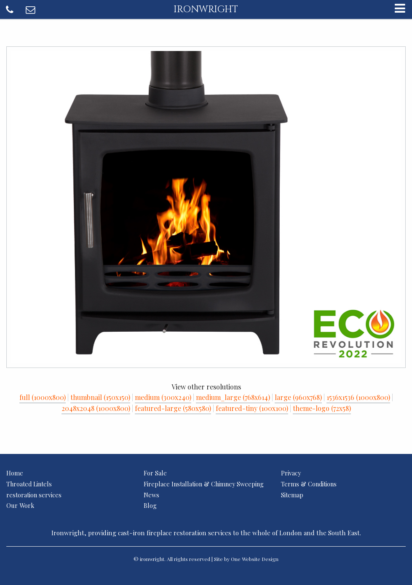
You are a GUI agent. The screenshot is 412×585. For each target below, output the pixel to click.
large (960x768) (298, 397)
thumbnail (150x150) (100, 397)
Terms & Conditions (309, 484)
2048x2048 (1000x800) (96, 408)
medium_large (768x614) (233, 397)
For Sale (155, 473)
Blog (150, 505)
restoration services (34, 495)
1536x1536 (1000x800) (358, 397)
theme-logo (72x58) (322, 408)
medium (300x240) (163, 397)
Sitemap (292, 495)
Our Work (20, 505)
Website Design (260, 558)
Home (14, 473)
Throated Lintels (29, 484)
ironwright (206, 9)
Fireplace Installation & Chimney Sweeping (204, 484)
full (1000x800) (42, 397)
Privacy (291, 473)
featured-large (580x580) (173, 408)
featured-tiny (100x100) (252, 408)
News (151, 495)
